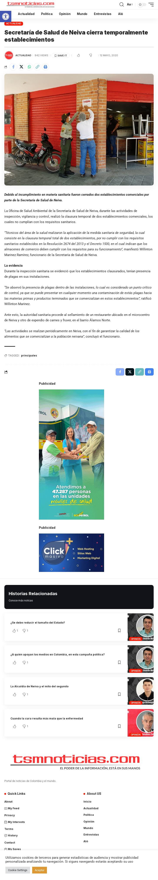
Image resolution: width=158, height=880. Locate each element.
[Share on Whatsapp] (29, 67)
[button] (5, 16)
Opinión (136, 638)
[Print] (45, 67)
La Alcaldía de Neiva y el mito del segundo (39, 686)
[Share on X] (21, 67)
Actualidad (14, 23)
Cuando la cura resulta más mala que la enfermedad (46, 718)
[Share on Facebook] (13, 67)
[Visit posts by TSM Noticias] (8, 55)
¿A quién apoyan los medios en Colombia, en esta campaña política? (57, 654)
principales (29, 355)
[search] (121, 4)
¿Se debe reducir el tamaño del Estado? (37, 622)
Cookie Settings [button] (17, 870)
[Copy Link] (37, 67)
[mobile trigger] (150, 4)
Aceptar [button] (39, 870)
